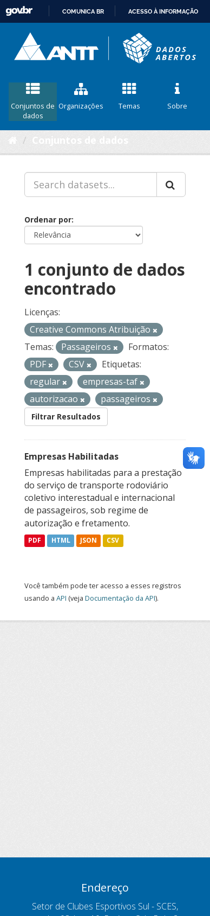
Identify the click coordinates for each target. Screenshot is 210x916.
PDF (34, 540)
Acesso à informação (163, 11)
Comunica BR (83, 11)
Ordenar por (47, 219)
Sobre (177, 96)
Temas (129, 96)
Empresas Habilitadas (71, 456)
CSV (113, 540)
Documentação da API (120, 598)
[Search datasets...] (90, 184)
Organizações (81, 96)
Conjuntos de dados (33, 101)
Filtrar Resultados (66, 416)
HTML (60, 540)
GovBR (18, 11)
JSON (88, 540)
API (61, 598)
